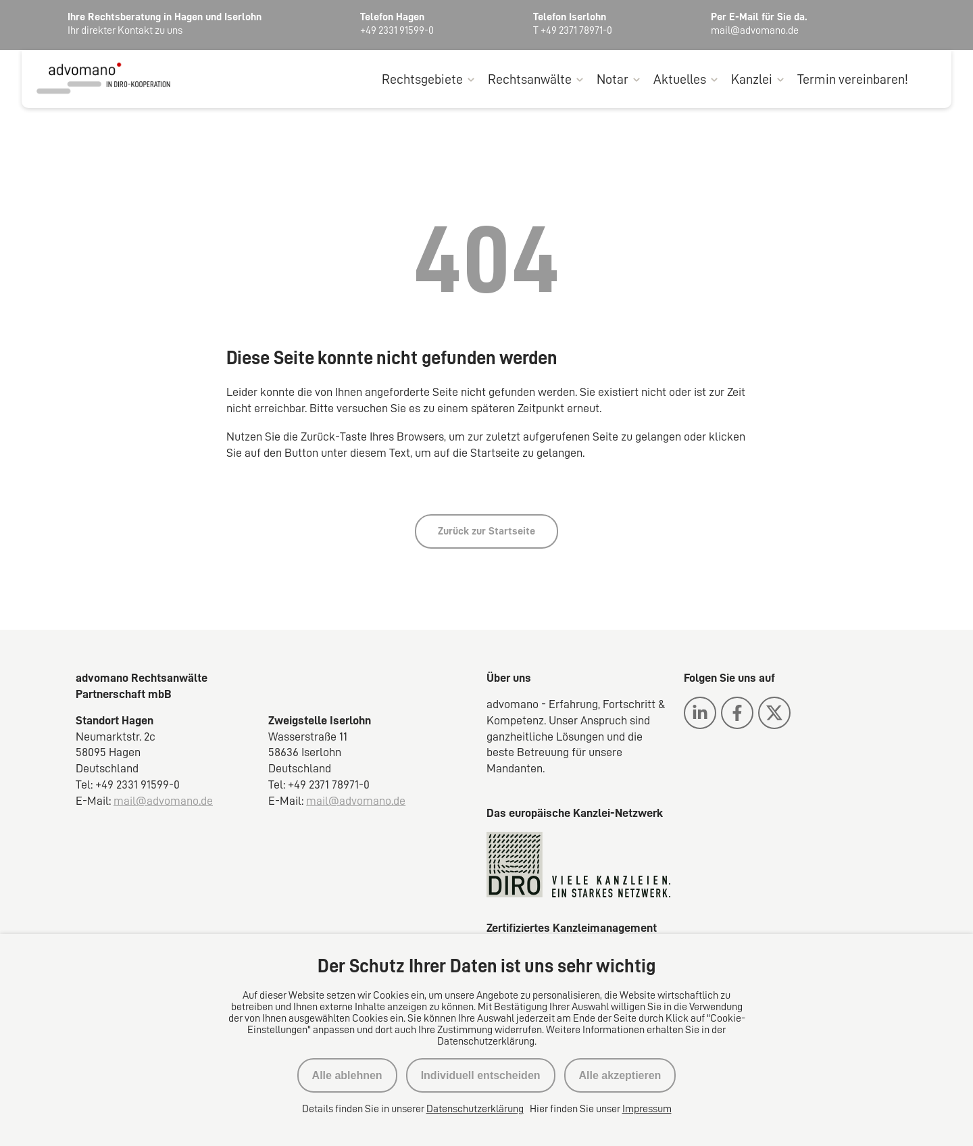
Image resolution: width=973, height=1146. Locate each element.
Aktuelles (679, 79)
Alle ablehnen (347, 1075)
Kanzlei (751, 79)
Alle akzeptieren (620, 1075)
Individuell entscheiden (481, 1075)
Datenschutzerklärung (475, 1108)
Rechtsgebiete (422, 79)
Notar (612, 79)
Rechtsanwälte (530, 79)
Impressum (647, 1108)
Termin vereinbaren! (852, 79)
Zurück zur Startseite (486, 531)
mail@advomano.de (163, 801)
